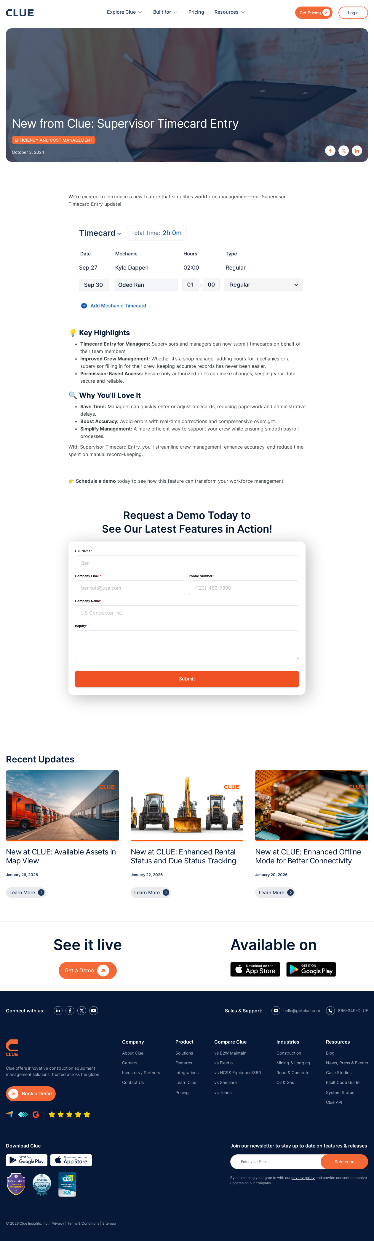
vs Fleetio (223, 1062)
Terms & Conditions (83, 1223)
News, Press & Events (347, 1062)
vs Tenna (223, 1092)
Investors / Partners (141, 1072)
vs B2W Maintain (230, 1052)
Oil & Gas (285, 1082)
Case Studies (338, 1072)
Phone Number (200, 576)
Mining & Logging (293, 1062)
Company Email (87, 576)
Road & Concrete (292, 1072)
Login (353, 12)
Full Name (82, 551)
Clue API (334, 1102)
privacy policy (303, 1177)
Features (183, 1062)
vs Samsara (225, 1082)
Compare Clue (230, 1041)
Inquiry (80, 626)
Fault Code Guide (342, 1082)
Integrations (187, 1072)
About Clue (132, 1052)
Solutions (184, 1052)
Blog (330, 1052)
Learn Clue (185, 1082)
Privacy (58, 1223)
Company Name (87, 601)
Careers (129, 1062)
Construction (288, 1052)
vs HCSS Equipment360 (237, 1072)
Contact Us (133, 1082)
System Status (340, 1092)
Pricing (196, 12)
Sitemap (109, 1223)
